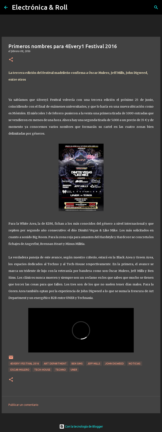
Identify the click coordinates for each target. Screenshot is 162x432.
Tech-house (42, 369)
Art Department (55, 363)
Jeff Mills (94, 363)
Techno (60, 369)
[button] (11, 60)
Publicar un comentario (23, 404)
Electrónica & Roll (40, 7)
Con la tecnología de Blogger (81, 426)
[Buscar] (156, 7)
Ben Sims (77, 363)
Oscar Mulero (19, 369)
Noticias (134, 363)
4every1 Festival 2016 (24, 363)
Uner (74, 369)
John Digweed (114, 363)
